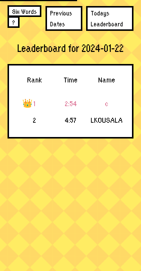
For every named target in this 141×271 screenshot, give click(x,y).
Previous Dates (61, 18)
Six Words (24, 11)
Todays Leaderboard (107, 18)
